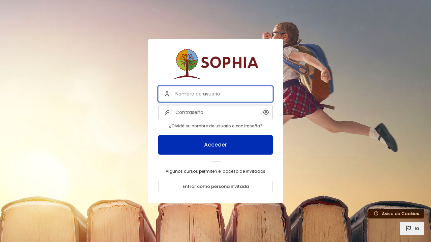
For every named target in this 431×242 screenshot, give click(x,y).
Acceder (215, 145)
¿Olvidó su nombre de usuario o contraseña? (215, 126)
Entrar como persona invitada (216, 186)
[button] (412, 228)
